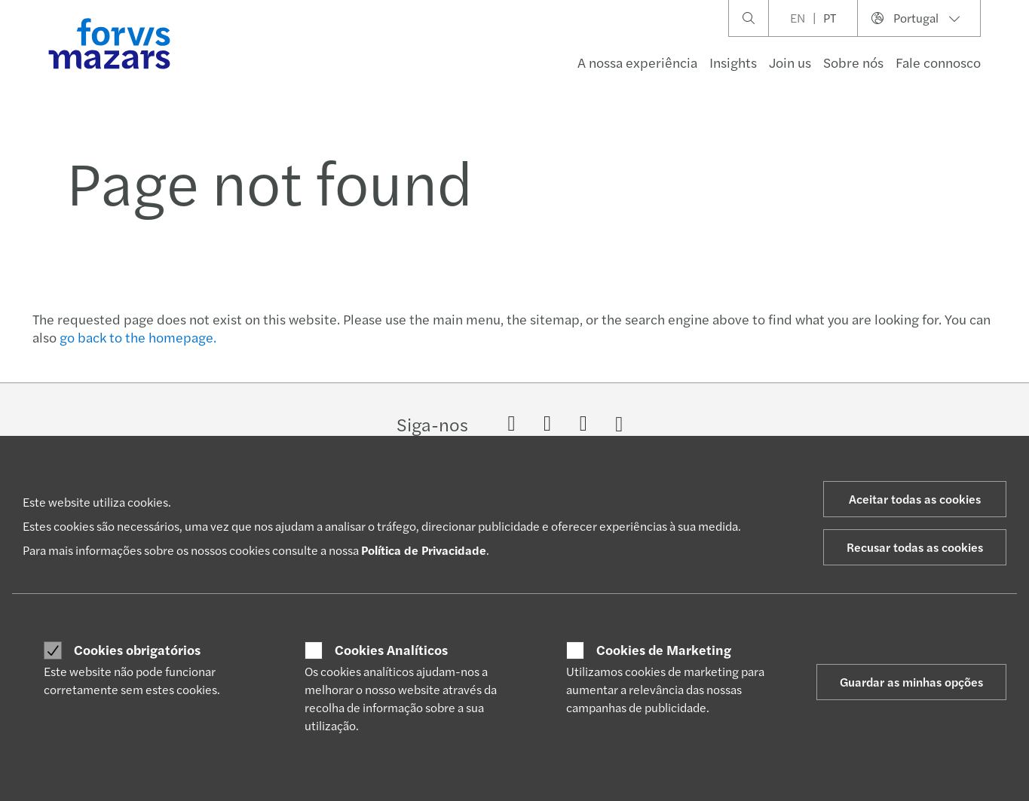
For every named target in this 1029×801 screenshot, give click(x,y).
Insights (733, 62)
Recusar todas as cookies (915, 547)
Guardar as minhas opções (911, 681)
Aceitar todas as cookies (915, 498)
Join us (790, 62)
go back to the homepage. (138, 336)
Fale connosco (938, 62)
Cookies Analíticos (391, 649)
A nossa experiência (637, 62)
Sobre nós (853, 62)
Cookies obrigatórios (137, 649)
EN (797, 17)
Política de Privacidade (423, 550)
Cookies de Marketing (663, 649)
